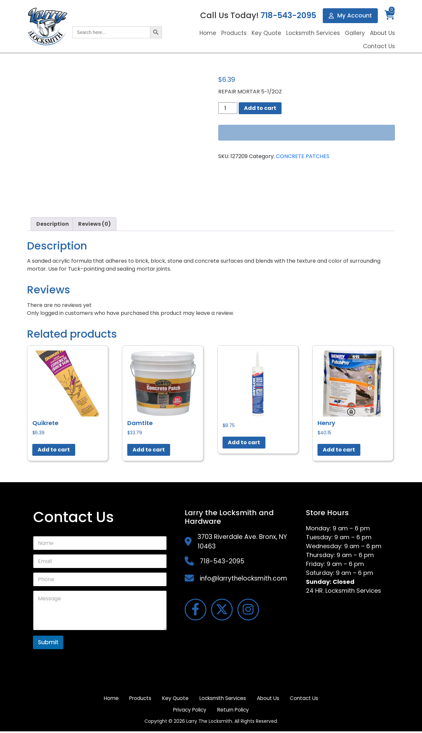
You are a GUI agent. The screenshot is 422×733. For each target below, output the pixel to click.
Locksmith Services (313, 33)
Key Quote (266, 33)
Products (234, 33)
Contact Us (379, 46)
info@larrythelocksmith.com (243, 578)
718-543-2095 (288, 15)
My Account (350, 16)
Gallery (355, 33)
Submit (48, 642)
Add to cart (260, 108)
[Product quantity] (227, 108)
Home (207, 33)
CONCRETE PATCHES (302, 156)
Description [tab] (52, 224)
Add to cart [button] (54, 449)
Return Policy (255, 711)
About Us (382, 33)
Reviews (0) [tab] (94, 224)
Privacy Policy (208, 711)
